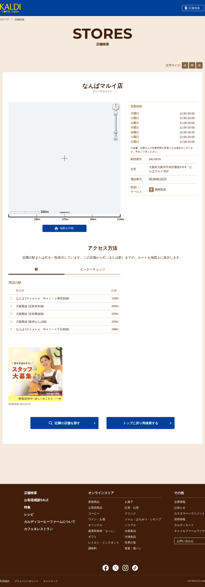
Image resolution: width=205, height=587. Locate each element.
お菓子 (129, 501)
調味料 (92, 548)
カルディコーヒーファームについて (49, 521)
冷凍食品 (130, 536)
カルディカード (184, 525)
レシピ (29, 514)
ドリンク (130, 513)
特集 (27, 507)
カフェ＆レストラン (38, 529)
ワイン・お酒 (96, 519)
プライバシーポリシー (26, 581)
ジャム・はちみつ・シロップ (143, 519)
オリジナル (95, 525)
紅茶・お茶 (132, 507)
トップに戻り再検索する (140, 423)
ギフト (92, 536)
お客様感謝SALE (36, 500)
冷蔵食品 (130, 530)
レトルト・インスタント (103, 542)
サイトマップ (50, 581)
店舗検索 (194, 8)
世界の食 (130, 542)
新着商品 (93, 501)
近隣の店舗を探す (67, 423)
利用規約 (5, 581)
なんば (20, 298)
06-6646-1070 (157, 178)
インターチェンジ (92, 269)
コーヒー (93, 513)
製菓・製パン (133, 548)
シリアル (130, 525)
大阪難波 (21, 306)
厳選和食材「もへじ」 (102, 530)
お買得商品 (95, 507)
